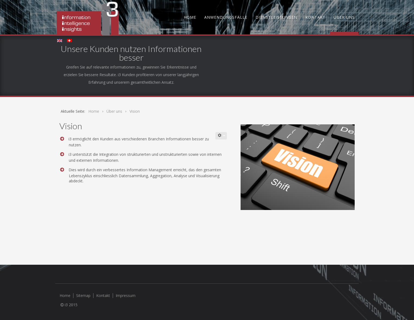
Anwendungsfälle (225, 17)
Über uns (344, 17)
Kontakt (315, 17)
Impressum (125, 295)
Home (190, 17)
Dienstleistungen (276, 17)
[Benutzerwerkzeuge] (221, 135)
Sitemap (83, 295)
